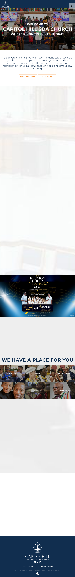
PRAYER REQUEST (47, 567)
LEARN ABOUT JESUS (27, 77)
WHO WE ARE (47, 77)
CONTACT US (28, 567)
